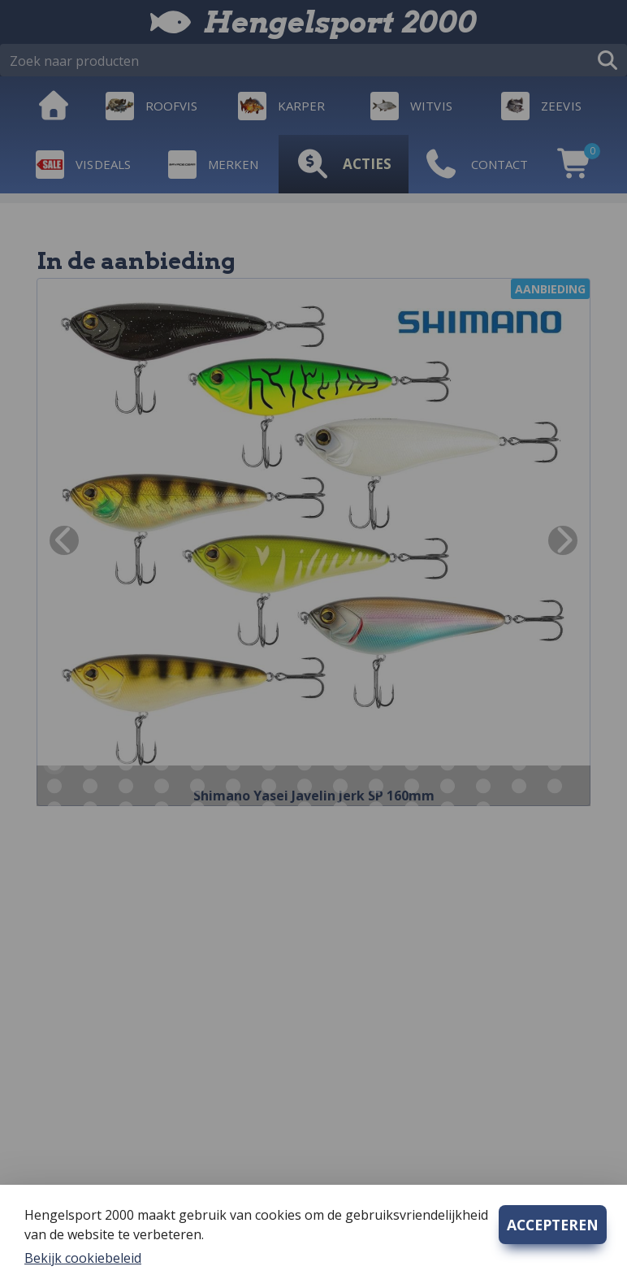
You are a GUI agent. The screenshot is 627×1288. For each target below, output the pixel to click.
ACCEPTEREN (553, 1224)
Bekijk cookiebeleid (82, 1258)
